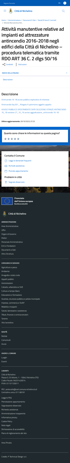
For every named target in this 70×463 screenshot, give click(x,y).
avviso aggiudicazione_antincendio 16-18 (42, 112)
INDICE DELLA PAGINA (35, 72)
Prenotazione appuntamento (13, 401)
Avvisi (3, 343)
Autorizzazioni (7, 283)
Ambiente (5, 271)
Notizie (4, 336)
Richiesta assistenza (9, 409)
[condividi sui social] (7, 64)
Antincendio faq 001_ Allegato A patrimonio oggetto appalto (26, 104)
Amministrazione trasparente (13, 413)
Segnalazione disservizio (11, 405)
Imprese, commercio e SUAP (12, 302)
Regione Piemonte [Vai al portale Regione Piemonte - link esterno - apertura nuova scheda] (9, 3)
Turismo (4, 318)
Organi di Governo (8, 234)
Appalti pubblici (7, 279)
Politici (4, 237)
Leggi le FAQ (6, 397)
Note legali (5, 425)
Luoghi (4, 357)
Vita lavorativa (7, 322)
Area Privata (6, 442)
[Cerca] (63, 11)
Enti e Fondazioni (8, 245)
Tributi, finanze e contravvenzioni (14, 314)
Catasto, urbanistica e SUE (12, 287)
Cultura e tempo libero (10, 290)
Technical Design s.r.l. (18, 456)
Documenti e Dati (8, 249)
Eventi (4, 361)
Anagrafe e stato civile (10, 275)
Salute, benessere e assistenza (14, 310)
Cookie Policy (6, 421)
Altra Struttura (7, 253)
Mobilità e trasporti (9, 306)
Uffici (3, 230)
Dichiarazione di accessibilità (12, 429)
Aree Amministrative (9, 226)
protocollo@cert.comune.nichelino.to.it (21, 389)
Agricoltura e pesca (9, 267)
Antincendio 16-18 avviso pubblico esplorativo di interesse (25, 99)
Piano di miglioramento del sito (14, 433)
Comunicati (6, 340)
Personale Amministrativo (12, 241)
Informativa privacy (9, 417)
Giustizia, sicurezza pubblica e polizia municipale (20, 298)
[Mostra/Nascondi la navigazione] (4, 10)
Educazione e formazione (11, 294)
